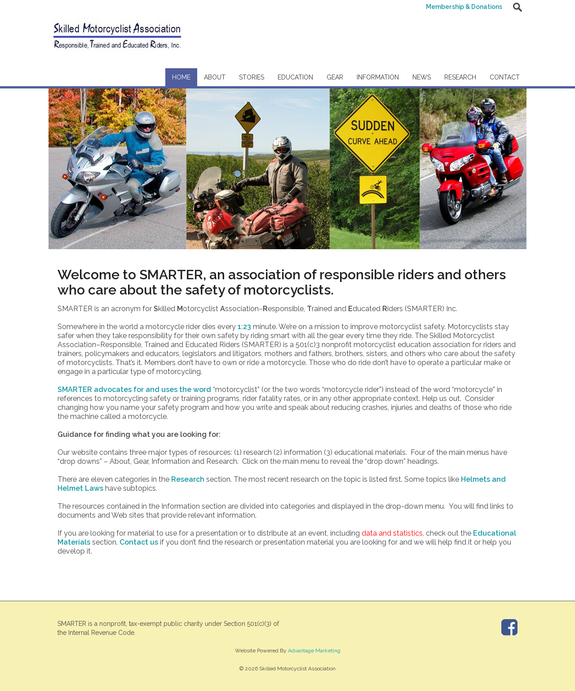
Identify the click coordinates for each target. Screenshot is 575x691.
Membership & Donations (463, 6)
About (215, 77)
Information (378, 77)
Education (295, 77)
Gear (335, 77)
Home (181, 77)
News (421, 77)
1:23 (244, 326)
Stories (251, 77)
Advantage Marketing (314, 650)
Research (460, 77)
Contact (505, 77)
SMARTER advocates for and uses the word (135, 389)
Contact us (138, 542)
